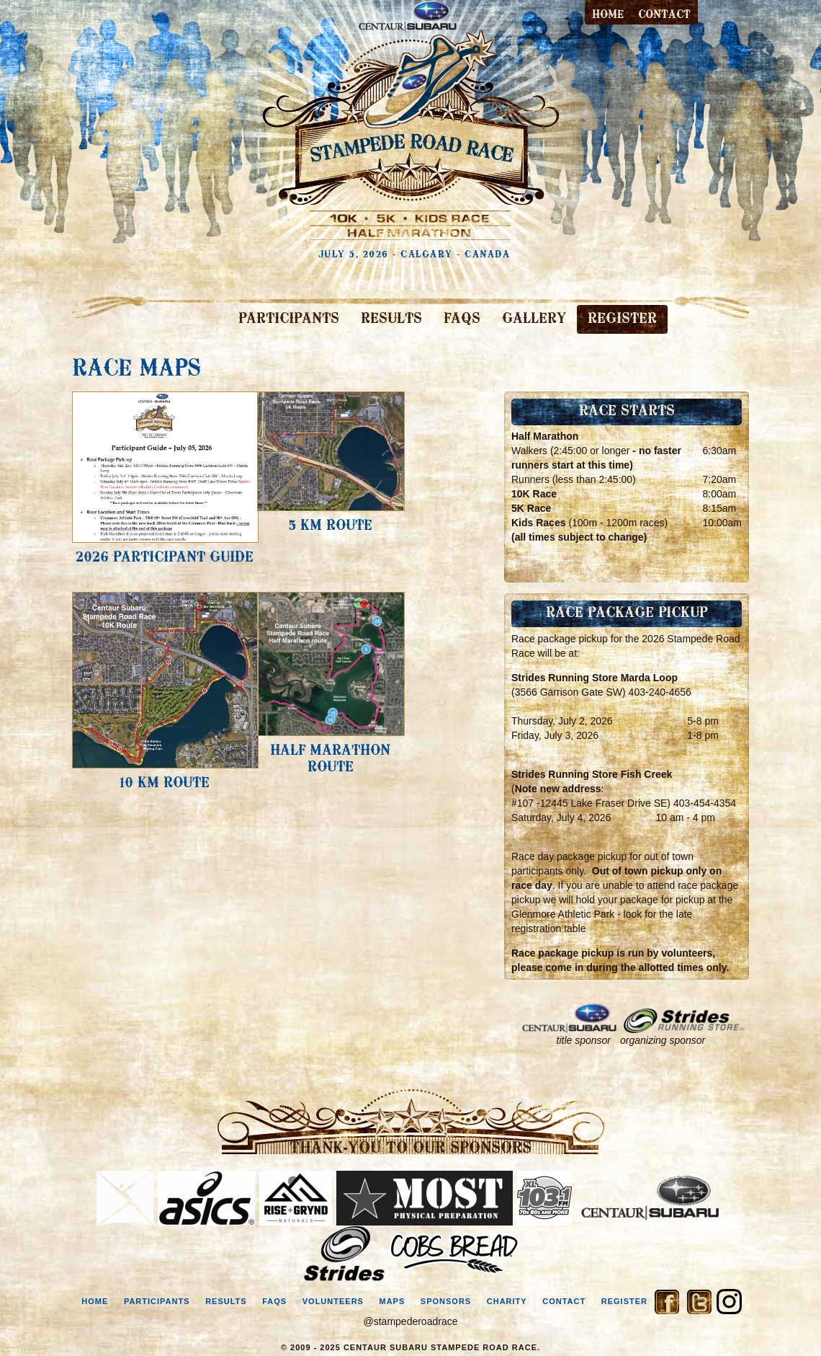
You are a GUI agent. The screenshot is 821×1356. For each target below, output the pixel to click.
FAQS (462, 319)
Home (608, 15)
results (226, 1301)
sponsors (446, 1301)
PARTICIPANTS (288, 319)
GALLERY (534, 319)
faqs (274, 1301)
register (624, 1301)
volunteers (333, 1301)
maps (392, 1301)
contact (664, 15)
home (94, 1301)
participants (157, 1301)
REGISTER (622, 319)
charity (507, 1301)
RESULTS (391, 319)
